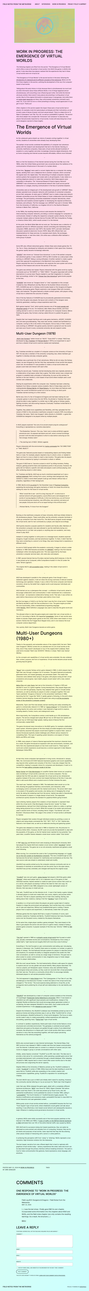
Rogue (19, 670)
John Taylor (31, 685)
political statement (22, 476)
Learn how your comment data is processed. (52, 1275)
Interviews (46, 4)
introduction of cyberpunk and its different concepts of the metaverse (38, 80)
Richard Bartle (43, 341)
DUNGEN (20, 283)
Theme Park (39, 1019)
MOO (33, 1088)
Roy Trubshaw (30, 341)
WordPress (83, 1286)
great (24, 99)
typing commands (51, 446)
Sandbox (51, 899)
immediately (50, 616)
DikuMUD (20, 996)
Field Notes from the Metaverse (17, 4)
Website (18, 1261)
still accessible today (36, 567)
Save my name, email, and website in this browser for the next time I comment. (41, 1267)
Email (18, 1255)
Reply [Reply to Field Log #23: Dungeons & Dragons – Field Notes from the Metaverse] (24, 1221)
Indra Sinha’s (35, 978)
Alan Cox (24, 843)
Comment (19, 1234)
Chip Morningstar (34, 771)
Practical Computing (61, 485)
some (20, 99)
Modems (27, 170)
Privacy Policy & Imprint (77, 4)
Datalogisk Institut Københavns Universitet (41, 998)
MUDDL (23, 608)
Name (18, 1249)
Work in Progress (59, 4)
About (37, 4)
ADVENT (19, 254)
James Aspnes (42, 877)
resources (29, 99)
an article (33, 485)
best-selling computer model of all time (37, 767)
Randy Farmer (20, 771)
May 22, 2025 (26, 1205)
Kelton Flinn (20, 685)
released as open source (43, 1006)
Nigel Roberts (44, 388)
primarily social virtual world (46, 937)
